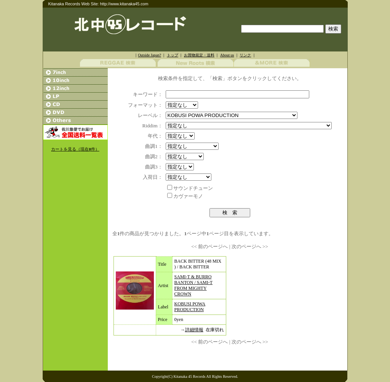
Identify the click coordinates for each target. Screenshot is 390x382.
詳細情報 (194, 329)
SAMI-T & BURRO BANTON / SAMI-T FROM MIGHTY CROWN (193, 285)
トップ (172, 55)
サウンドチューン (193, 188)
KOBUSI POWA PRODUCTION (190, 306)
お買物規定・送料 (199, 55)
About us (227, 55)
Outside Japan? (149, 55)
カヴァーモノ (188, 196)
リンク (245, 55)
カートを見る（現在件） (75, 149)
